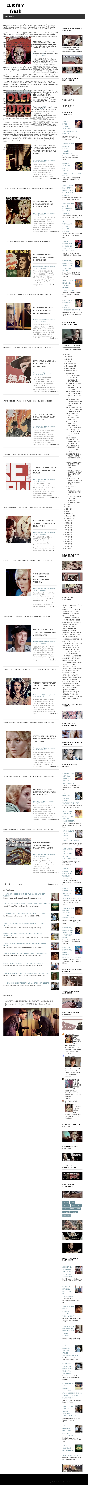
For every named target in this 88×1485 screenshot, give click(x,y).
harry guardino (32, 84)
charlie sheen (24, 92)
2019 (66, 527)
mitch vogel (53, 132)
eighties (18, 117)
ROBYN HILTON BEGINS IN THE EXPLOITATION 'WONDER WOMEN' (68, 1331)
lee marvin (42, 35)
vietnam (48, 101)
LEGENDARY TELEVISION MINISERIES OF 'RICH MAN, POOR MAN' (67, 1368)
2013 (66, 541)
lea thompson (20, 94)
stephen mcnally (42, 36)
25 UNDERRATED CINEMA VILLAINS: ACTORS (67, 226)
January (69, 518)
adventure (7, 92)
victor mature (53, 36)
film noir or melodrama (16, 35)
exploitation (52, 98)
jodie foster (7, 119)
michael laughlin (50, 147)
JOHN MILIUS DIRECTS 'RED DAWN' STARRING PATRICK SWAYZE (26, 454)
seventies (28, 101)
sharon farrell (14, 126)
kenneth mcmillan (18, 119)
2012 (66, 544)
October (69, 368)
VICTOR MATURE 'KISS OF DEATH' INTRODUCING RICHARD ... (73, 416)
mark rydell (45, 132)
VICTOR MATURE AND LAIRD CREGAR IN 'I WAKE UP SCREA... (74, 409)
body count (15, 92)
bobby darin (14, 84)
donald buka (7, 77)
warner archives (42, 119)
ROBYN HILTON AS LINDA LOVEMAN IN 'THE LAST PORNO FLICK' (68, 208)
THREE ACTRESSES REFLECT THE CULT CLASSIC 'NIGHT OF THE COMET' (29, 670)
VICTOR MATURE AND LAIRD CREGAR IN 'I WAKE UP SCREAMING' (27, 241)
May (67, 509)
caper (17, 54)
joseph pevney (44, 77)
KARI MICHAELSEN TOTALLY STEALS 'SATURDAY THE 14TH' (24, 914)
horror (33, 124)
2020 (66, 525)
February (69, 516)
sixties (25, 134)
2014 (66, 539)
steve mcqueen (14, 86)
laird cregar (41, 61)
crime (55, 75)
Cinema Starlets (70, 1056)
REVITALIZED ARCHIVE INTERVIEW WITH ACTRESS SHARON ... (73, 490)
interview (39, 124)
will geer (43, 134)
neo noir (50, 100)
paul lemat (15, 149)
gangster (34, 77)
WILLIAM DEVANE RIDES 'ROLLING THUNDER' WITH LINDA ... (73, 449)
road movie (21, 101)
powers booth (31, 94)
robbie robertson (31, 119)
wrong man (17, 63)
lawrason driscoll (17, 100)
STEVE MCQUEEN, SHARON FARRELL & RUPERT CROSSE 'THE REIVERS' (28, 723)
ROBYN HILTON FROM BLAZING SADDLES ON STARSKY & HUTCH (26, 973)
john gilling (30, 46)
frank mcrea (34, 92)
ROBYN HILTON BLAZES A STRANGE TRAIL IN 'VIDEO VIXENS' (25, 953)
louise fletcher (39, 147)
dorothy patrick (53, 33)
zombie (27, 126)
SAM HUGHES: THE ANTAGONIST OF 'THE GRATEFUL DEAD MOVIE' (71, 854)
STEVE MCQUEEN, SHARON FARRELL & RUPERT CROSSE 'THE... (74, 481)
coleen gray (7, 69)
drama (12, 117)
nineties (66, 1205)
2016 (66, 534)
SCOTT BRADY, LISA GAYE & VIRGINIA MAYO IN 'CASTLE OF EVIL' (68, 285)
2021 (66, 523)
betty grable (52, 59)
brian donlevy (52, 67)
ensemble (34, 117)
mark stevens (54, 77)
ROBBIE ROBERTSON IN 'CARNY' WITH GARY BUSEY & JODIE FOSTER (28, 616)
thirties (73, 1212)
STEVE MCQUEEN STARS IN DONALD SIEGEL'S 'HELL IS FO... (73, 432)
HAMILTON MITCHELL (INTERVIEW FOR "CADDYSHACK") (23, 963)
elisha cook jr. (25, 117)
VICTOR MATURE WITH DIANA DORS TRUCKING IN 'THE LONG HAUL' (28, 188)
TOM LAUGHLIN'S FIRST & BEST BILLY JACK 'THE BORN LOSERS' (26, 983)
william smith (44, 94)
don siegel (22, 84)
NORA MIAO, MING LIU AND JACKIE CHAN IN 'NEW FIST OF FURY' (67, 265)
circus (50, 115)
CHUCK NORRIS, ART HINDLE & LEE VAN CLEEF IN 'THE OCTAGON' (68, 246)
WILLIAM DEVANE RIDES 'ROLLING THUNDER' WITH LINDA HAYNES (27, 507)
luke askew (36, 100)
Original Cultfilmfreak (72, 1079)
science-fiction (25, 149)
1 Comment (39, 123)
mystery (49, 61)
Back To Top (61, 1482)
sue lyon (66, 1215)
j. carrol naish (33, 35)
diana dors (23, 54)
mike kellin (51, 84)
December (69, 364)
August (69, 373)
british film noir (42, 44)
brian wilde (33, 44)
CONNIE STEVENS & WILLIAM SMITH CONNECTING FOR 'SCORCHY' (27, 561)
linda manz (40, 140)
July (67, 504)
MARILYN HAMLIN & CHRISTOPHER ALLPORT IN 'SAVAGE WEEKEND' (27, 28)
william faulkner (52, 134)
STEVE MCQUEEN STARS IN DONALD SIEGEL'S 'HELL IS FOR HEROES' (27, 401)
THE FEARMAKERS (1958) (77, 1107)
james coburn (42, 84)
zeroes (66, 1212)
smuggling (21, 111)
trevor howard (53, 46)
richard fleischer (30, 36)
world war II (24, 86)
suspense (6, 71)
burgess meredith (23, 132)
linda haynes (27, 100)
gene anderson (37, 54)
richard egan (19, 36)
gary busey (51, 117)
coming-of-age (35, 132)
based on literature (10, 132)
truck (9, 55)
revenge (13, 101)
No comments (40, 33)
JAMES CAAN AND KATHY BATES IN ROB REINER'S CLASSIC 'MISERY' (68, 816)
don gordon (13, 140)
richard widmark (51, 69)
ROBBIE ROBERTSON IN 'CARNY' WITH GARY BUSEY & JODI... (74, 465)
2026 (66, 354)
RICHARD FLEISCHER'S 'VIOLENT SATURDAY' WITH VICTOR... (74, 386)
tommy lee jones (38, 101)
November (69, 366)
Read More (53, 72)
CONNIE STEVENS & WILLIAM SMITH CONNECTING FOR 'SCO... (74, 457)
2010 (66, 548)
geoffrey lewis (25, 124)
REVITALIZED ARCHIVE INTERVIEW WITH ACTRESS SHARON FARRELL (28, 776)
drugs (50, 44)
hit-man (45, 109)
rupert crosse (8, 134)
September (70, 370)
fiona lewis (30, 147)
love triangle (51, 35)
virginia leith (7, 38)
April (67, 511)
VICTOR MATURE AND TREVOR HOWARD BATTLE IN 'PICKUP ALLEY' (28, 135)
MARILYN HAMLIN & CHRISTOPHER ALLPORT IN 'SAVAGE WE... (73, 378)
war (37, 94)
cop (14, 61)
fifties (6, 35)
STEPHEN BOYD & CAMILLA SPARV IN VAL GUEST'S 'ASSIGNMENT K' (68, 778)
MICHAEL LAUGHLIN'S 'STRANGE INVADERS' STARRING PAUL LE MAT (28, 829)
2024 (66, 359)
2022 (66, 520)
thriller (54, 61)
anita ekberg (13, 44)
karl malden (42, 69)
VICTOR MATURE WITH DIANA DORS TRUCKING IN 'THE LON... (74, 402)
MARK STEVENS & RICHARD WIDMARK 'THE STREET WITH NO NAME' (28, 348)
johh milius (11, 94)
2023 (66, 361)
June (68, 506)
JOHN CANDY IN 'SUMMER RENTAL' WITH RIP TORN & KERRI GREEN (67, 1272)
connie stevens (14, 109)
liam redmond (48, 54)
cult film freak (16, 8)
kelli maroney (47, 124)
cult (47, 138)
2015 (66, 537)
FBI (14, 77)
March (68, 514)
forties (34, 61)
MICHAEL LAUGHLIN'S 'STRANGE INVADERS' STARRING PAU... (74, 499)
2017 (66, 532)
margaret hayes (8, 36)
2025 (66, 357)
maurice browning (41, 46)
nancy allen (7, 149)
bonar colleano (23, 44)
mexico (43, 100)
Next (20, 884)
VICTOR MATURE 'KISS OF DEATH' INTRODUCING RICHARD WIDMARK (29, 294)
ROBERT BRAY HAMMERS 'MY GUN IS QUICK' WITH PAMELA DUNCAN (28, 1001)
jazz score (22, 46)
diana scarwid (14, 147)
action (50, 42)
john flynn (6, 100)
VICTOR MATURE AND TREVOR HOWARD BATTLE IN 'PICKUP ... (74, 394)
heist (27, 35)
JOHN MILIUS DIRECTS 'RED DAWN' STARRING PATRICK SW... (73, 441)
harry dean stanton (45, 92)
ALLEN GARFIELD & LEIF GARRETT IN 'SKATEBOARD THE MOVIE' (26, 904)
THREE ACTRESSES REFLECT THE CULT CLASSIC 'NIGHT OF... (74, 473)
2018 (66, 530)
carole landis (7, 61)
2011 (66, 546)
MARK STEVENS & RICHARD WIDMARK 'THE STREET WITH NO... (74, 424)
